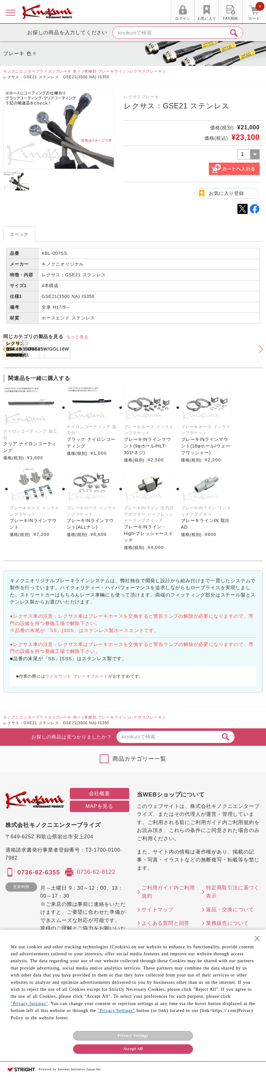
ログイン (182, 18)
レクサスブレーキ (146, 71)
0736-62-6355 (38, 872)
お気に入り (206, 18)
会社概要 (99, 793)
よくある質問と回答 (166, 923)
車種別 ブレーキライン (105, 71)
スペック (19, 234)
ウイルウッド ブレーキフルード (76, 676)
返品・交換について (230, 909)
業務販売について (227, 923)
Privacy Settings (133, 1035)
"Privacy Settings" (29, 1003)
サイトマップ (158, 909)
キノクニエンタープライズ (27, 71)
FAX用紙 (230, 18)
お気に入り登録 (226, 193)
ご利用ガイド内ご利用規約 (168, 892)
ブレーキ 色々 (68, 71)
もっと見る (78, 336)
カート (256, 12)
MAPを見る (99, 806)
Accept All (133, 1049)
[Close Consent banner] (257, 938)
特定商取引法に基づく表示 (232, 892)
